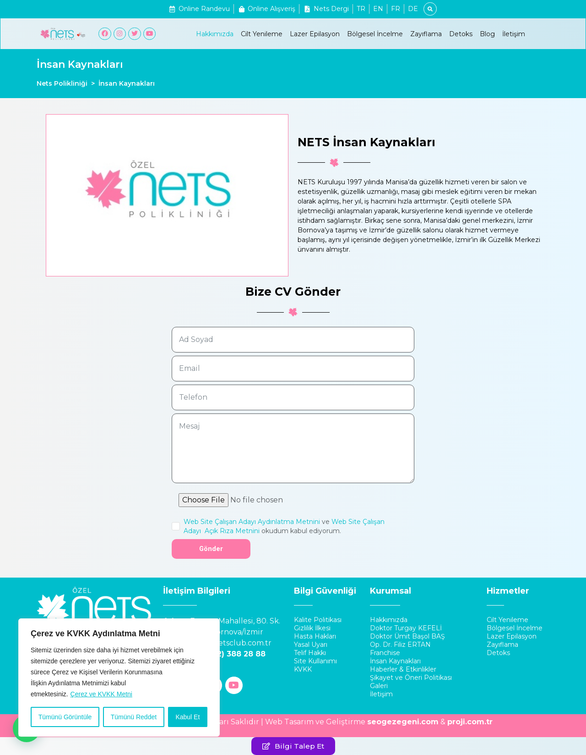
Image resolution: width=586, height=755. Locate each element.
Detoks (460, 34)
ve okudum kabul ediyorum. (284, 526)
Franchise (385, 653)
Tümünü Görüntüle (65, 717)
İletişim (513, 34)
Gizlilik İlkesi (312, 628)
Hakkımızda (214, 34)
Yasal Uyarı (310, 644)
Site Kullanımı (315, 661)
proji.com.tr (470, 721)
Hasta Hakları (315, 636)
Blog (487, 34)
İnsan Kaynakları (395, 661)
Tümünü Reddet (134, 717)
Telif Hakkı (310, 653)
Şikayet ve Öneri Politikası (411, 677)
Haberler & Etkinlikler (403, 669)
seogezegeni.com (403, 721)
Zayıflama (426, 34)
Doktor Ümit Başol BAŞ (407, 636)
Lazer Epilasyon (315, 34)
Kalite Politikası (318, 620)
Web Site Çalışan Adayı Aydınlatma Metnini (252, 522)
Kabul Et (187, 717)
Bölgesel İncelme (375, 34)
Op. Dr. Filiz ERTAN (400, 644)
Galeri (379, 686)
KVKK (303, 669)
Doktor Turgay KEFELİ (406, 628)
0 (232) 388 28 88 (232, 654)
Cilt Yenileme (261, 34)
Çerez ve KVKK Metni (101, 694)
